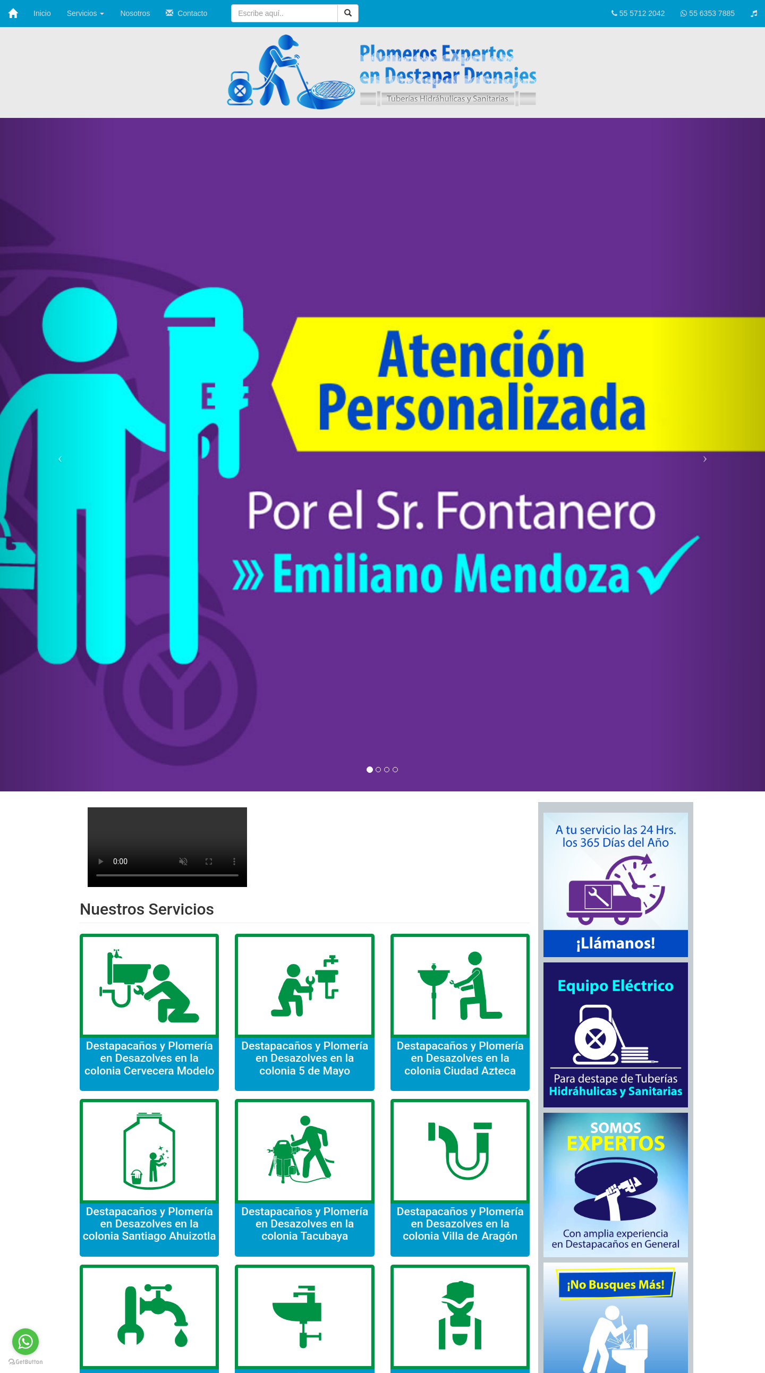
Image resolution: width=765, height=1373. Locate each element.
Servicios (86, 13)
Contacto (186, 13)
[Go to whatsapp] (25, 1341)
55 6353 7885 (708, 13)
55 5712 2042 (638, 13)
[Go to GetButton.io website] (25, 1362)
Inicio (42, 13)
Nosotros (135, 13)
